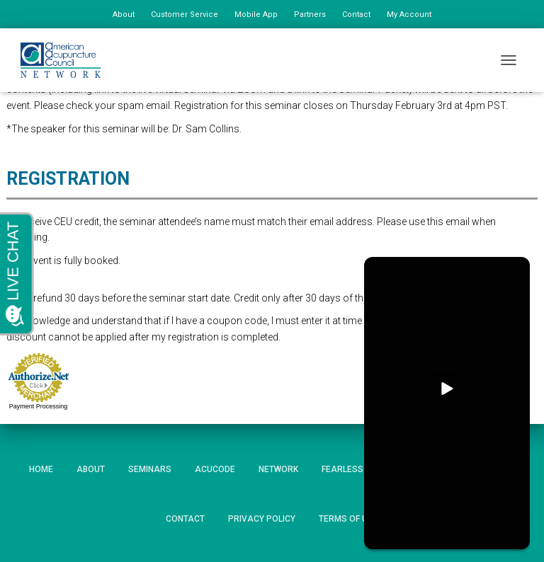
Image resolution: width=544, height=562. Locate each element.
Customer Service (184, 14)
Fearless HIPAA (356, 469)
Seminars (149, 469)
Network (278, 469)
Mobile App (256, 14)
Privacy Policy (261, 519)
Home (41, 469)
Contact (356, 14)
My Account (409, 14)
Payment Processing (38, 406)
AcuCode (215, 469)
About (124, 14)
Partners (310, 14)
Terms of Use (348, 519)
